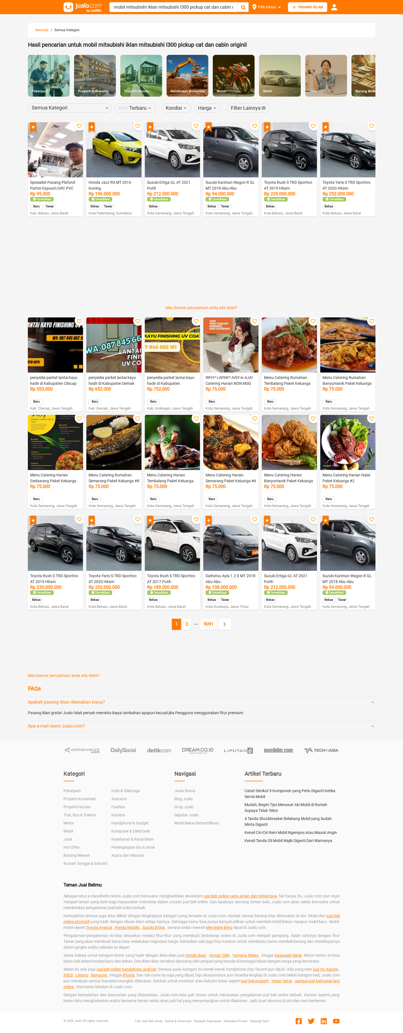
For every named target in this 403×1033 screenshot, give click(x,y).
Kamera (118, 815)
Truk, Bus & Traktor (79, 815)
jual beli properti (255, 981)
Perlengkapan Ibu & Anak (133, 847)
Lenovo (81, 975)
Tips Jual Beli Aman (149, 1021)
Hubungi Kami (259, 1021)
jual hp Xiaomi (325, 969)
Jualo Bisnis (184, 791)
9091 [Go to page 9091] (209, 624)
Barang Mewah (76, 855)
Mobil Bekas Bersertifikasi (196, 823)
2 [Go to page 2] (186, 624)
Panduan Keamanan (207, 1021)
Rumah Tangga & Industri (85, 863)
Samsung (99, 975)
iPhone (129, 975)
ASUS (68, 975)
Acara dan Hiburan (127, 855)
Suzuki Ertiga (153, 927)
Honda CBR (219, 955)
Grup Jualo (184, 807)
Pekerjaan (72, 791)
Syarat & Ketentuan (178, 1021)
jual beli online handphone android (126, 969)
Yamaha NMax (245, 955)
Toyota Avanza (99, 927)
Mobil (68, 831)
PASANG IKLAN (307, 7)
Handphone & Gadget (130, 823)
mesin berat (282, 981)
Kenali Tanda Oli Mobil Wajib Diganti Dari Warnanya (288, 840)
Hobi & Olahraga (125, 791)
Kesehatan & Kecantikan (132, 839)
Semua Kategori (66, 30)
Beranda (41, 30)
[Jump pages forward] (195, 624)
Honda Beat (195, 955)
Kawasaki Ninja (288, 955)
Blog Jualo (183, 799)
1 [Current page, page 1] (176, 624)
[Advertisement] (201, 235)
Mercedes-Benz (219, 927)
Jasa (67, 839)
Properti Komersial (79, 799)
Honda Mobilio (127, 927)
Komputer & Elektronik (130, 831)
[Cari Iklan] (243, 7)
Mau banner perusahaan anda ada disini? (201, 307)
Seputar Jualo (186, 815)
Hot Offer (71, 847)
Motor (68, 823)
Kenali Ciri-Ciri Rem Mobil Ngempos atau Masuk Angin (291, 832)
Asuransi (119, 799)
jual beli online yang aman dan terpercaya (240, 896)
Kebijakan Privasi (236, 1021)
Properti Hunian (77, 807)
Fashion (118, 807)
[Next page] (224, 624)
